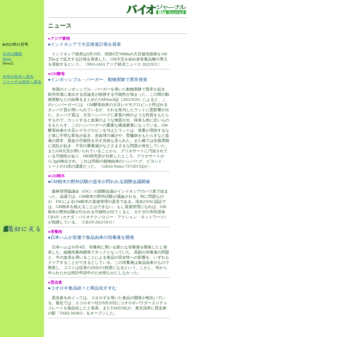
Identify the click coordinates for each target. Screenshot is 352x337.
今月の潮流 (12, 54)
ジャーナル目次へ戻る (22, 82)
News (6, 59)
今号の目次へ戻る (18, 77)
